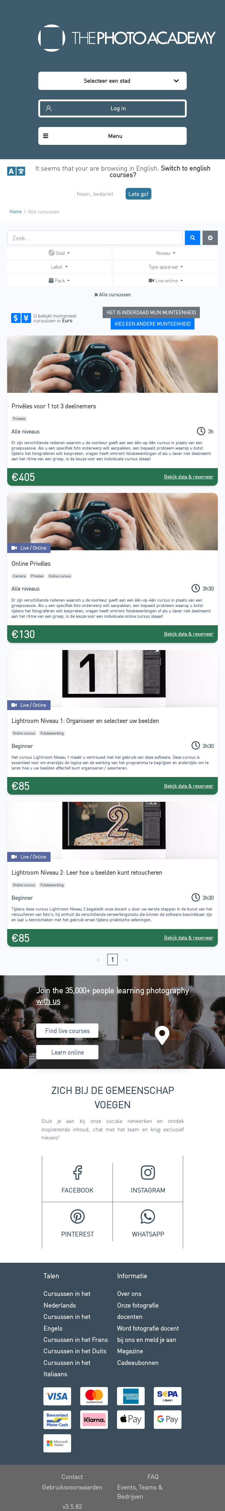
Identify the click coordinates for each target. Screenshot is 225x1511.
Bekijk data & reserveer (188, 476)
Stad (57, 253)
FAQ (153, 1476)
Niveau (164, 253)
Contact (72, 1476)
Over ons (129, 1293)
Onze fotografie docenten (138, 1310)
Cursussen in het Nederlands (66, 1299)
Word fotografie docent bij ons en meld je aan (148, 1333)
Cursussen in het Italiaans (66, 1368)
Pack (57, 280)
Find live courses (67, 1031)
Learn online (67, 1052)
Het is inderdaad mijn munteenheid (151, 312)
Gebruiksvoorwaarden (72, 1487)
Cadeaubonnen (138, 1362)
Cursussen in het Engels (66, 1322)
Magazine (130, 1351)
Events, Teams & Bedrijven (140, 1491)
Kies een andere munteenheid (153, 324)
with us (48, 1001)
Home (15, 211)
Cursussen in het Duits (74, 1351)
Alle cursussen (113, 294)
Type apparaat (164, 266)
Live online (164, 280)
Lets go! (138, 193)
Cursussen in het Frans (75, 1339)
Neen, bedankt (95, 193)
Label (57, 266)
